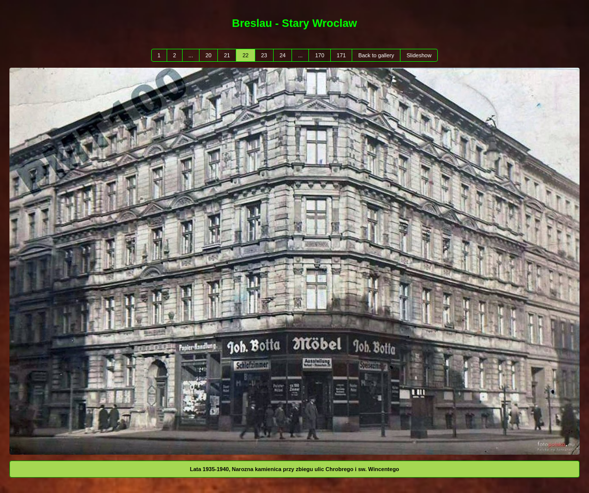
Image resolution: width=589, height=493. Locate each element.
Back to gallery (376, 55)
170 (319, 55)
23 (264, 55)
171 (341, 55)
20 (208, 55)
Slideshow (418, 55)
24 (283, 55)
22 (245, 55)
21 (227, 55)
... (191, 55)
